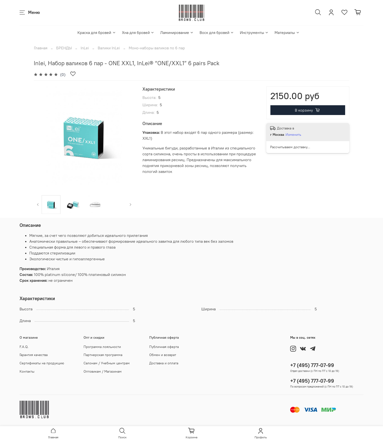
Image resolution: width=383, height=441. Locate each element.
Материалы (287, 32)
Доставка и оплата (163, 363)
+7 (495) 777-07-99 (312, 365)
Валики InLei (109, 47)
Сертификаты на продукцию (42, 363)
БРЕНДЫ (64, 47)
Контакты (27, 371)
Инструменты (254, 32)
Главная (40, 47)
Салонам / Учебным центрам (107, 363)
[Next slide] (131, 204)
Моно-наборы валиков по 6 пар (157, 47)
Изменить (293, 134)
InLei (85, 47)
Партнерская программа (103, 355)
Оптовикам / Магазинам (103, 371)
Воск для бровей (217, 32)
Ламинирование (177, 32)
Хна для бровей (138, 32)
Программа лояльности (102, 347)
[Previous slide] (38, 204)
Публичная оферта (164, 347)
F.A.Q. (24, 347)
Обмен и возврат (162, 355)
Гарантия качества (34, 355)
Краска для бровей (96, 32)
